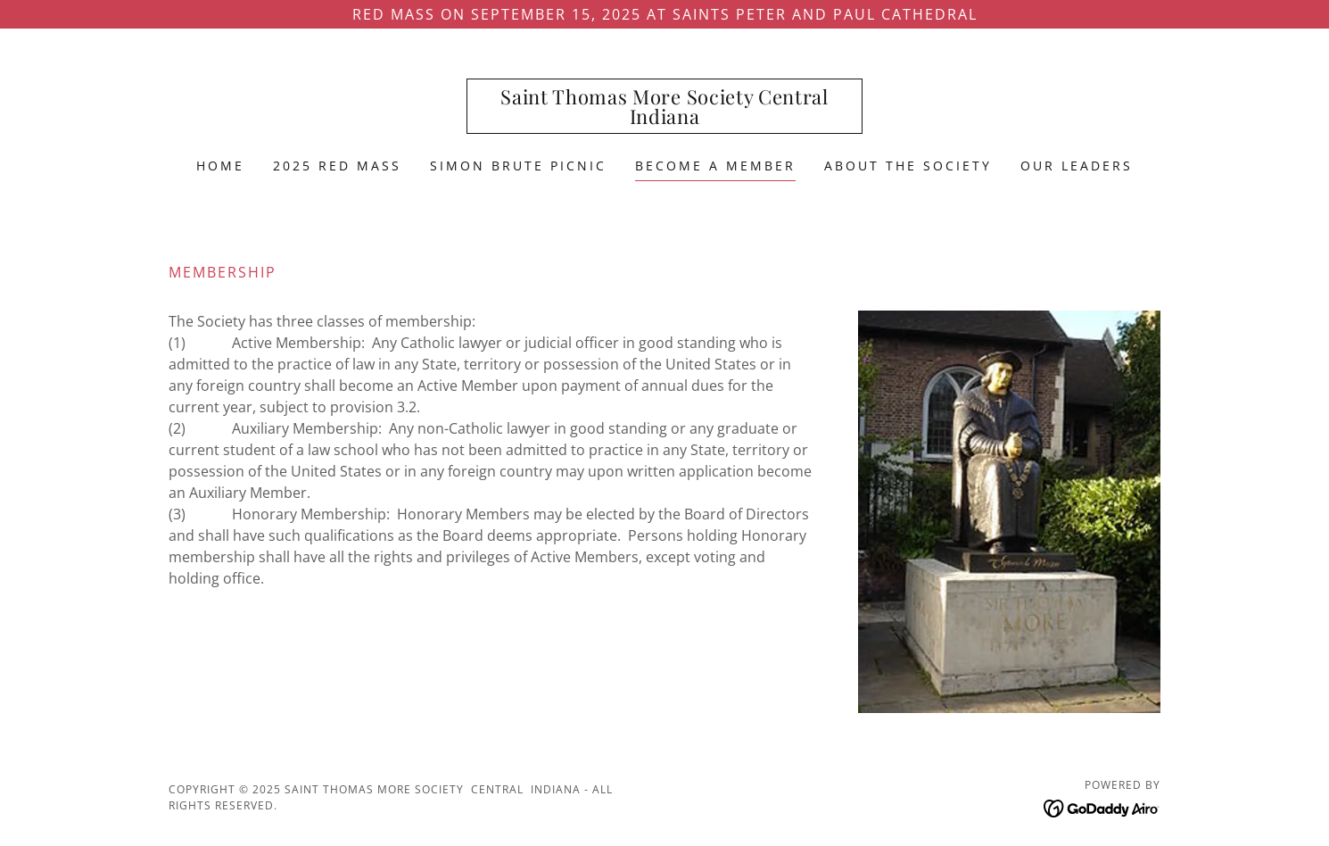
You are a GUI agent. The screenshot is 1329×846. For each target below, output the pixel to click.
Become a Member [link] (715, 165)
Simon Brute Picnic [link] (518, 165)
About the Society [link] (908, 165)
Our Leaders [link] (1076, 165)
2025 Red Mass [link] (337, 165)
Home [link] (220, 165)
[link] (664, 119)
